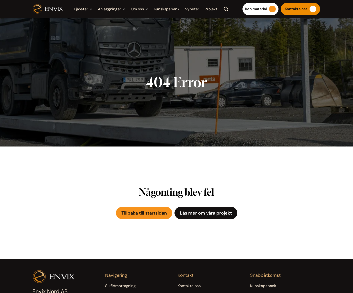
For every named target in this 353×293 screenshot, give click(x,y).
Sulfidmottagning (120, 285)
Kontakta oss (189, 285)
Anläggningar (109, 9)
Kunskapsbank (166, 9)
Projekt (211, 9)
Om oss (137, 9)
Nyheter (192, 9)
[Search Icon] (226, 9)
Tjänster (81, 9)
